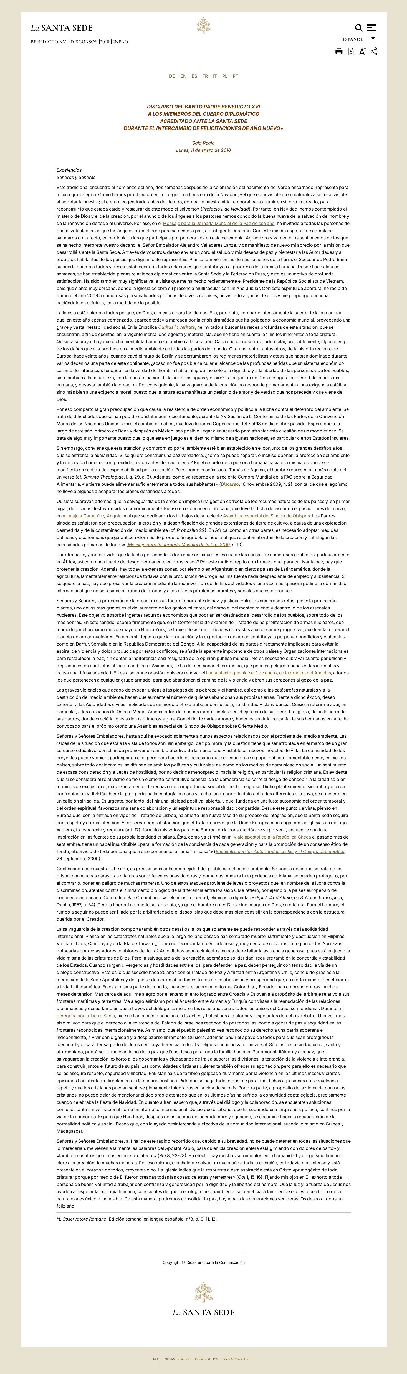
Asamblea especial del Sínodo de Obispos (266, 515)
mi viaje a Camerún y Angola (92, 515)
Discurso (230, 484)
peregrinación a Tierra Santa (86, 1015)
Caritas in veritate (176, 327)
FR (205, 76)
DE (172, 76)
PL (224, 76)
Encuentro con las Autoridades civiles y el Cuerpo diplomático (280, 851)
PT (235, 76)
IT (215, 76)
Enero (120, 42)
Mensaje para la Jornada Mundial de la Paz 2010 (179, 544)
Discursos (84, 42)
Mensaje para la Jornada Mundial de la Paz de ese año (219, 223)
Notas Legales (177, 1359)
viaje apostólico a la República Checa (272, 837)
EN (183, 76)
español (355, 41)
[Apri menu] (370, 27)
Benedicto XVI (50, 42)
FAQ (156, 1359)
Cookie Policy (206, 1359)
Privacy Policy (236, 1359)
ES (194, 76)
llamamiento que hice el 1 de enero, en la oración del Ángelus (268, 672)
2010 (105, 42)
